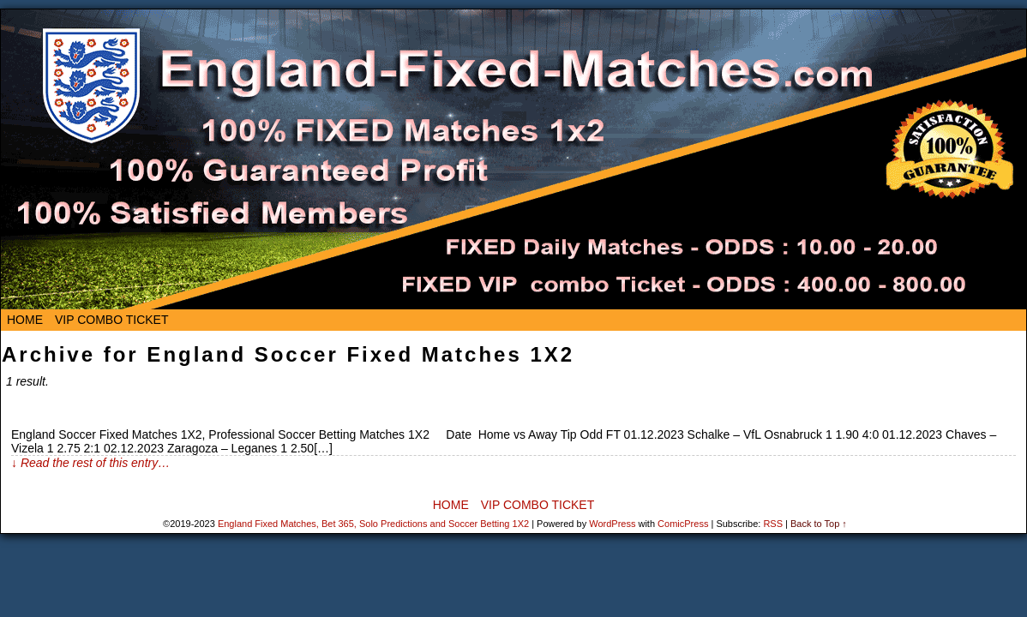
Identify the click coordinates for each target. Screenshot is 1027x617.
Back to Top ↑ (818, 523)
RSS (773, 523)
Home (25, 319)
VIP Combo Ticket (112, 319)
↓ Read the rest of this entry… (90, 463)
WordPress (612, 523)
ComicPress (683, 523)
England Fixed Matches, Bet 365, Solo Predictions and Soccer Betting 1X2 (373, 523)
